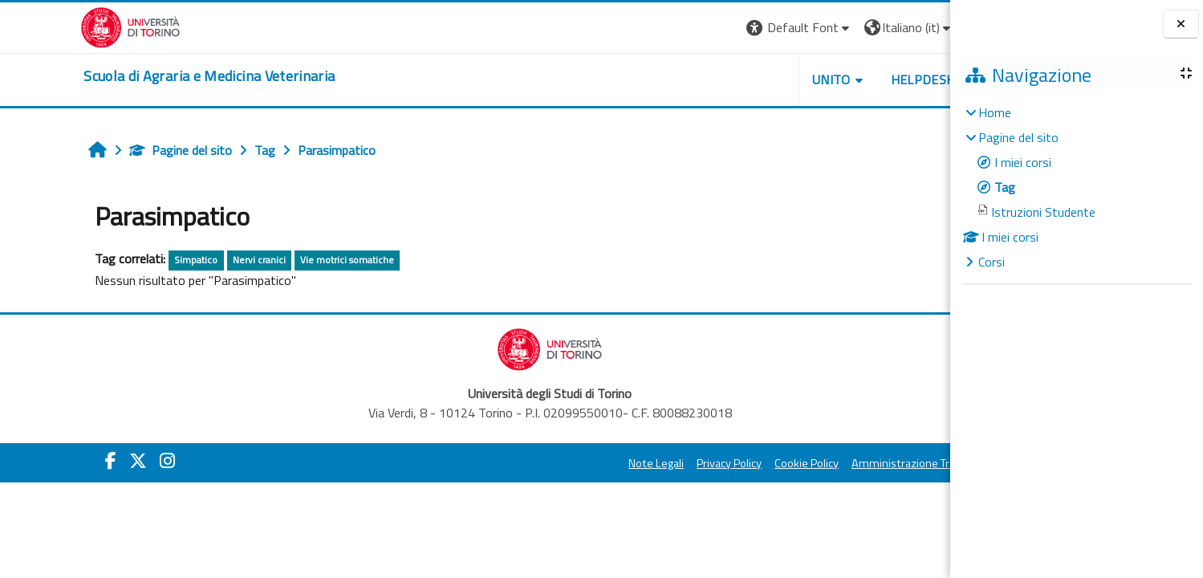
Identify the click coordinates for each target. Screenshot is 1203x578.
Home (994, 112)
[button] (724, 27)
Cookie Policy (732, 463)
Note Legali (581, 463)
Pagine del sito (108, 150)
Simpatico (123, 259)
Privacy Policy (654, 463)
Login (917, 27)
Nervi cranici (187, 259)
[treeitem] (1076, 187)
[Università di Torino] (56, 25)
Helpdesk (847, 79)
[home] (134, 76)
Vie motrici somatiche (275, 259)
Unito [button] (757, 79)
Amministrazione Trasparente (851, 463)
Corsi (991, 261)
